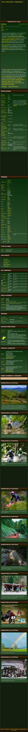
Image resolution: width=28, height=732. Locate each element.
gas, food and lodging (7, 76)
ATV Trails (7, 729)
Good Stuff (14, 730)
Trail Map (3, 24)
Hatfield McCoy (19, 1)
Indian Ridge (18, 81)
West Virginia (9, 1)
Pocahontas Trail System (8, 84)
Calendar (16, 729)
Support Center (23, 729)
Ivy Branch (17, 82)
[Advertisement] (14, 163)
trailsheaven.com (10, 357)
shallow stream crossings (8, 39)
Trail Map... (4, 86)
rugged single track (6, 41)
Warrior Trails (11, 81)
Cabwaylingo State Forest (8, 82)
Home (3, 1)
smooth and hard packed (13, 37)
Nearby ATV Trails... (13, 86)
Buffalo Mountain (20, 79)
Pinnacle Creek (5, 44)
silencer (25, 103)
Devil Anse (4, 81)
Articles (11, 729)
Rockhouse (5, 48)
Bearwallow (12, 79)
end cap (15, 104)
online (8, 71)
